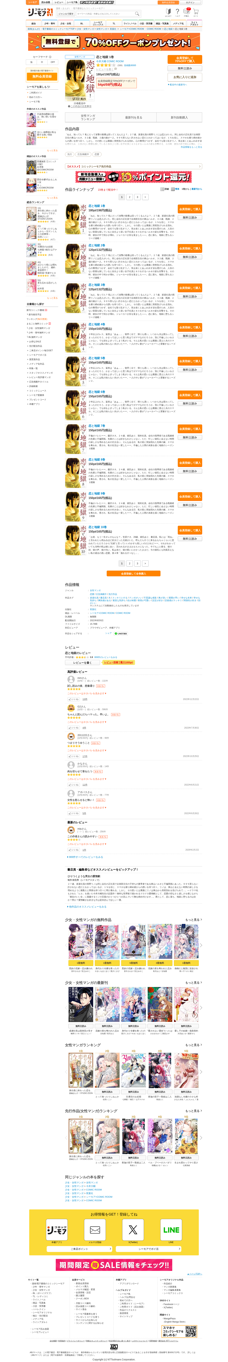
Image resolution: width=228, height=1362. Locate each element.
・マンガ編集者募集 (171, 1290)
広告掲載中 (83, 154)
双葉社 (113, 29)
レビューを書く (105, 69)
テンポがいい (135, 598)
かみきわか (154, 1034)
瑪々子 (182, 971)
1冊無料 (81, 963)
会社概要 (53, 1341)
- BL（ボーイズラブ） (42, 1293)
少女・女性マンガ (85, 29)
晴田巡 (41, 273)
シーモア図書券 (36, 395)
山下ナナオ (140, 1099)
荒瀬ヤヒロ (50, 273)
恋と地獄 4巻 (97, 324)
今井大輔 (101, 61)
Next (199, 945)
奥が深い (162, 598)
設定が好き (157, 600)
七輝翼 (41, 249)
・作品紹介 (167, 1283)
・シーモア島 (124, 1294)
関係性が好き (190, 600)
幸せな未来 (186, 598)
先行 (69, 154)
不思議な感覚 (150, 598)
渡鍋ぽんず (43, 216)
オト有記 (189, 971)
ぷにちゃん (189, 1099)
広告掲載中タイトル (38, 382)
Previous (67, 945)
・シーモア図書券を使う (85, 1314)
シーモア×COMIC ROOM (132, 29)
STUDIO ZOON (45, 219)
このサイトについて (140, 1341)
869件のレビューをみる (105, 657)
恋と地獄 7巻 (97, 425)
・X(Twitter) (167, 1307)
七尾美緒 (186, 1165)
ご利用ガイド (35, 92)
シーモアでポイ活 (37, 355)
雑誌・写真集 (162, 23)
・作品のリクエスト (127, 1310)
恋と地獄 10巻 (98, 527)
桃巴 (47, 249)
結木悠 (41, 288)
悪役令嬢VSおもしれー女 (47, 180)
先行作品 (112, 594)
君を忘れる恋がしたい (47, 284)
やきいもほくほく (102, 971)
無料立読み (81, 1026)
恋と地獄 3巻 (97, 284)
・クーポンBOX (81, 1298)
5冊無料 (133, 963)
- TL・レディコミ (40, 1296)
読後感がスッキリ (173, 600)
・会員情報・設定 (82, 1292)
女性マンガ (101, 29)
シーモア (32, 2)
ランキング (37, 319)
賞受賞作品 (34, 359)
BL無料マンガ (35, 337)
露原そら (191, 1034)
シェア (108, 633)
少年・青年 (49, 23)
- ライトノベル (39, 1299)
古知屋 (164, 971)
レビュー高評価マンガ (40, 377)
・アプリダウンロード (128, 1283)
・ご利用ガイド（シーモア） (131, 1303)
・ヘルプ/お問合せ (126, 1297)
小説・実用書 (146, 23)
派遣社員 (94, 598)
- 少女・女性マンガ (41, 1290)
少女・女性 (65, 23)
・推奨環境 (123, 1313)
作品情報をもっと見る (191, 147)
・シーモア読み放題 (39, 1329)
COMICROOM (46, 169)
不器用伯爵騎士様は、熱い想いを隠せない (46, 117)
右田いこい (43, 237)
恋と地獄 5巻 (97, 358)
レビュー (59, 2)
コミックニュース (37, 390)
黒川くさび (115, 971)
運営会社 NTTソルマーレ (168, 1341)
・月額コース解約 (82, 1303)
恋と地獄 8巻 (97, 459)
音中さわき (75, 971)
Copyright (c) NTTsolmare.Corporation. (114, 1359)
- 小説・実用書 (39, 1306)
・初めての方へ (125, 1300)
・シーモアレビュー (39, 1332)
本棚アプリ (34, 404)
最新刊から (196, 189)
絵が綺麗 (131, 600)
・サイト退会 (80, 1309)
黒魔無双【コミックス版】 (46, 162)
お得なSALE (35, 341)
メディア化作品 (36, 364)
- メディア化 (37, 1319)
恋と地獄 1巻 (97, 205)
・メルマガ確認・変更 (84, 1289)
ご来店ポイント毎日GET (41, 350)
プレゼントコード (37, 399)
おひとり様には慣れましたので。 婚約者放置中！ (47, 267)
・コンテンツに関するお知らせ (89, 1323)
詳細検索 (33, 386)
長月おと (156, 971)
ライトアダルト (194, 23)
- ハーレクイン (39, 1309)
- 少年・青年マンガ (41, 1287)
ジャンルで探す (66, 14)
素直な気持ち (119, 600)
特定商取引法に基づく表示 (119, 1341)
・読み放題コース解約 (84, 1306)
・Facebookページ (171, 1304)
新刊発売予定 (35, 314)
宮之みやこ (86, 971)
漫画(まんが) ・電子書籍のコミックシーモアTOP (51, 29)
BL (81, 23)
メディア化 (178, 23)
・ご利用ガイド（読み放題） (131, 1307)
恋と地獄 (168, 29)
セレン (165, 1165)
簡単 (175, 189)
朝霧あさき (156, 1165)
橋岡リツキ (75, 1034)
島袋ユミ (160, 1099)
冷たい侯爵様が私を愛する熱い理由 (46, 133)
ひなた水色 (178, 1099)
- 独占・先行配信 (40, 1315)
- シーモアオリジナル (42, 1312)
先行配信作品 (35, 346)
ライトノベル (130, 23)
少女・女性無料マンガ (39, 328)
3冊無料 (160, 963)
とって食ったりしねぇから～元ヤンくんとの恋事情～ (47, 231)
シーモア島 (72, 2)
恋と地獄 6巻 (97, 391)
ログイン (190, 2)
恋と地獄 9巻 (97, 493)
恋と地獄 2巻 (97, 245)
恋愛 (97, 154)
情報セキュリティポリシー (96, 1341)
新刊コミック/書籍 (37, 310)
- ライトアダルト (40, 1322)
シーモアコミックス (98, 23)
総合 (34, 23)
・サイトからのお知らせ (85, 1320)
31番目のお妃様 (45, 246)
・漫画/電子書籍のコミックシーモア (47, 1283)
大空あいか (182, 1034)
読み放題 (46, 2)
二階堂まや (165, 1034)
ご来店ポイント (79, 1248)
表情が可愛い (144, 600)
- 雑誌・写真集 (39, 1303)
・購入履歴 (79, 1295)
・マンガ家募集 (169, 1287)
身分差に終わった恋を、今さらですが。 (47, 212)
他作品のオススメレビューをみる (88, 906)
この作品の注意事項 (79, 106)
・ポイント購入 (81, 1286)
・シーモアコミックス (172, 1293)
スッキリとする (119, 598)
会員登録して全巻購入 (133, 573)
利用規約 (61, 1341)
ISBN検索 (153, 1341)
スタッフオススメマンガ (41, 373)
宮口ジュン (85, 1034)
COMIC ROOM (154, 29)
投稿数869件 (116, 65)
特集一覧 (33, 368)
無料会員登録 (168, 2)
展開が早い (174, 598)
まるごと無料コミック (39, 323)
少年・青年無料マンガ (39, 332)
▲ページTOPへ (194, 1274)
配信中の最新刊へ (178, 85)
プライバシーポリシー (76, 1341)
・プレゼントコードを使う (86, 1317)
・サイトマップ (125, 1316)
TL (114, 23)
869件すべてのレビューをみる (86, 857)
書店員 (103, 598)
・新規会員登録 (81, 1283)
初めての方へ (35, 97)
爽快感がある (104, 600)
